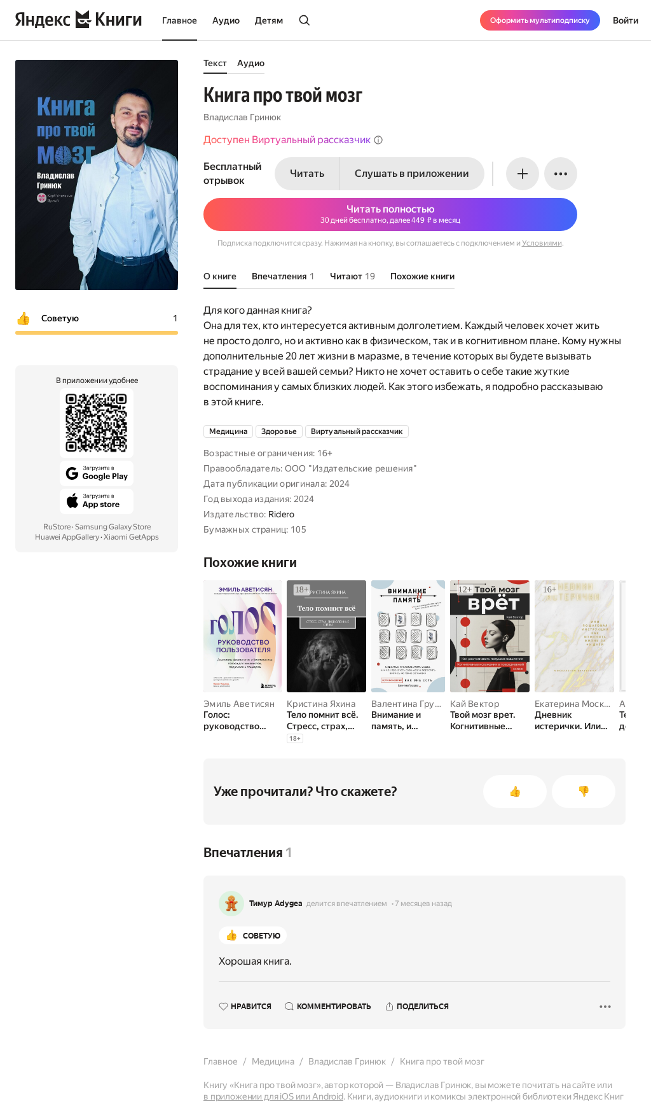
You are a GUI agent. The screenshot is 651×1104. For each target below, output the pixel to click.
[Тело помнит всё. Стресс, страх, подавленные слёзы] (326, 720)
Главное (179, 20)
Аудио (226, 20)
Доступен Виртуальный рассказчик (293, 140)
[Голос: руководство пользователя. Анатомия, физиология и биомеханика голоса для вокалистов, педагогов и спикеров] (242, 720)
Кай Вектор (474, 704)
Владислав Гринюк (242, 117)
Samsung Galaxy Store (113, 526)
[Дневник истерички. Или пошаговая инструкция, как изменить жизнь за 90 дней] (574, 720)
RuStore (57, 526)
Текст (215, 63)
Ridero (281, 514)
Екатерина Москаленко (584, 704)
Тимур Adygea (276, 903)
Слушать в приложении (412, 173)
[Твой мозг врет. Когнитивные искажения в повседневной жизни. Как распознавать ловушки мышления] (490, 720)
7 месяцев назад (423, 903)
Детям (269, 20)
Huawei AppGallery (67, 537)
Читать (307, 173)
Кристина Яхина (321, 704)
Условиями (542, 243)
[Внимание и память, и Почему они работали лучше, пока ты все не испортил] (408, 720)
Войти (625, 20)
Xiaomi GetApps (131, 537)
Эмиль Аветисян (239, 704)
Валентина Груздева (415, 704)
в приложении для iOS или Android (273, 1096)
